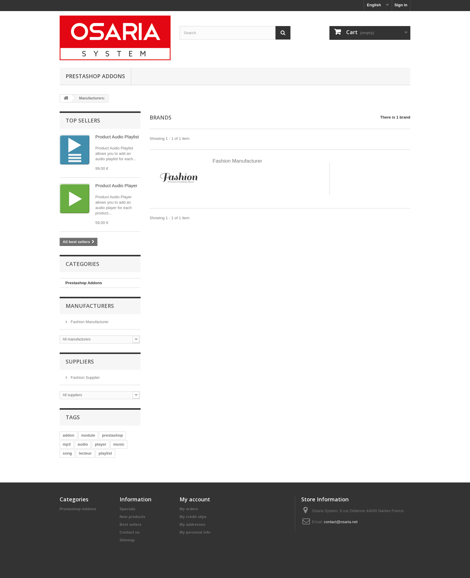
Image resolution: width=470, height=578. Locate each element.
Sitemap (127, 540)
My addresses (192, 524)
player (100, 444)
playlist (105, 453)
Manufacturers (90, 305)
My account (195, 499)
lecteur (85, 453)
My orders (189, 509)
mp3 (67, 444)
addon (68, 435)
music (119, 444)
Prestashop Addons (95, 76)
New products (132, 517)
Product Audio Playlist (117, 136)
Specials (127, 509)
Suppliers (80, 361)
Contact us (130, 532)
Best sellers (130, 524)
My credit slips (193, 517)
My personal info (195, 532)
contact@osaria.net (341, 522)
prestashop (112, 435)
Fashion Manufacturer (89, 322)
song (67, 453)
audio (83, 444)
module (88, 435)
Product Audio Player (116, 185)
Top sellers (83, 120)
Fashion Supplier (85, 377)
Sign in (400, 5)
